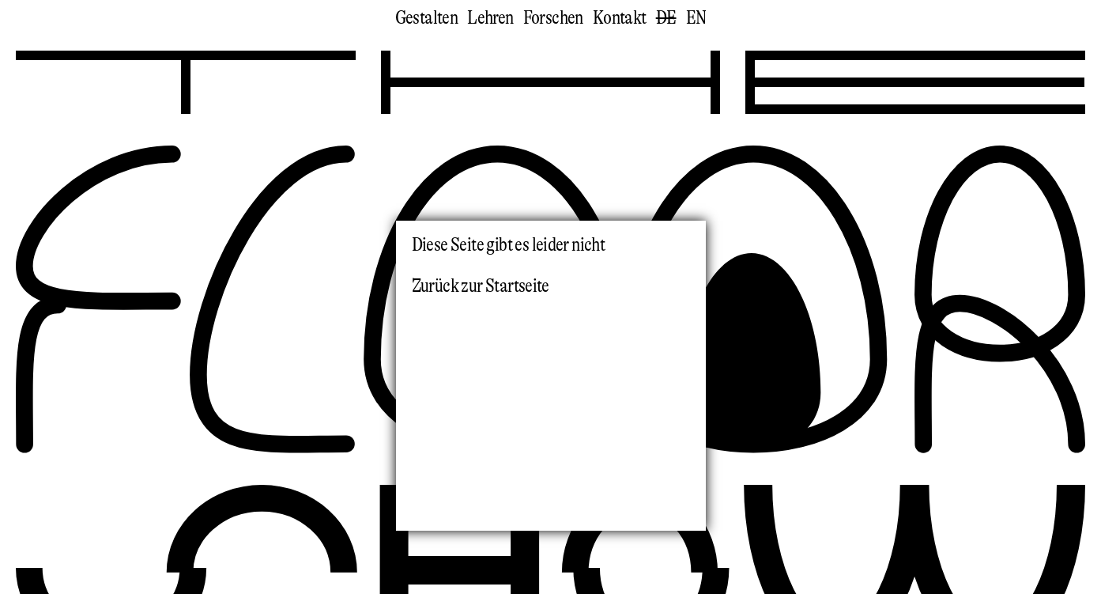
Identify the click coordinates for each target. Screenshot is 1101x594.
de (666, 17)
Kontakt (620, 17)
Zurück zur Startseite (480, 286)
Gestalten (426, 17)
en (696, 17)
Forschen (553, 17)
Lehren (490, 17)
